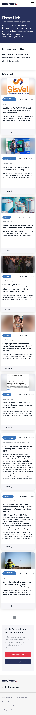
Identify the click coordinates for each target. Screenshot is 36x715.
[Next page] (28, 617)
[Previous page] (8, 617)
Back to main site (10, 687)
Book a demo (18, 654)
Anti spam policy (8, 710)
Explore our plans (18, 662)
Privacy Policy (7, 702)
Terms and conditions (9, 706)
